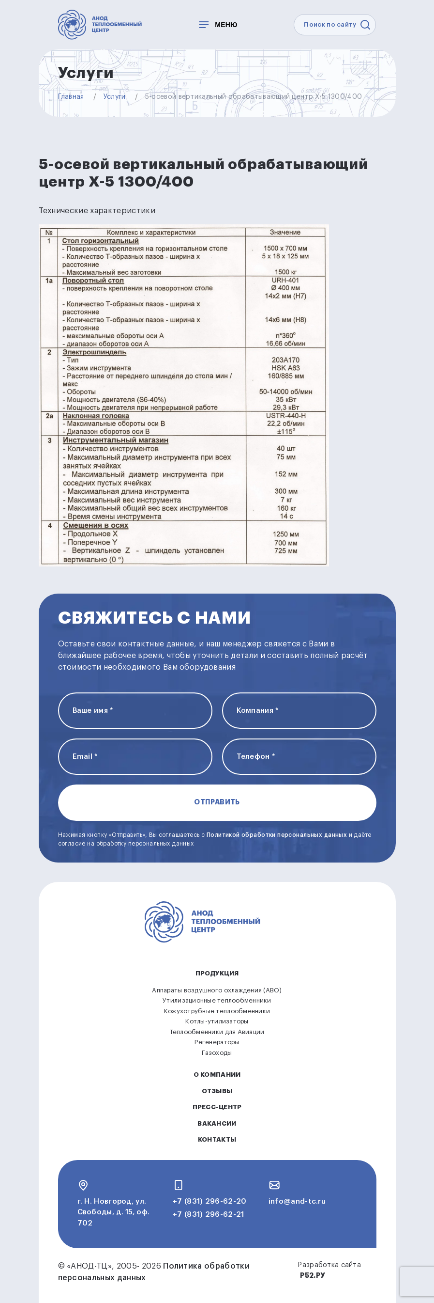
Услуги (115, 97)
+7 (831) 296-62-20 (209, 1201)
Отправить (217, 802)
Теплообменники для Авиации (217, 1032)
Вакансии (216, 1123)
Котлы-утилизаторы (216, 1021)
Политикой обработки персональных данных (277, 835)
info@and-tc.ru (297, 1201)
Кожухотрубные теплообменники (217, 1011)
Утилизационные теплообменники (217, 1000)
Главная (71, 97)
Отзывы (217, 1091)
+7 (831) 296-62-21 (208, 1214)
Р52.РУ (312, 1275)
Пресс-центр (217, 1107)
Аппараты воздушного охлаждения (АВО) (217, 990)
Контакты (217, 1139)
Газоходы (217, 1053)
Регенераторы (217, 1042)
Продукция (217, 973)
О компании (217, 1074)
